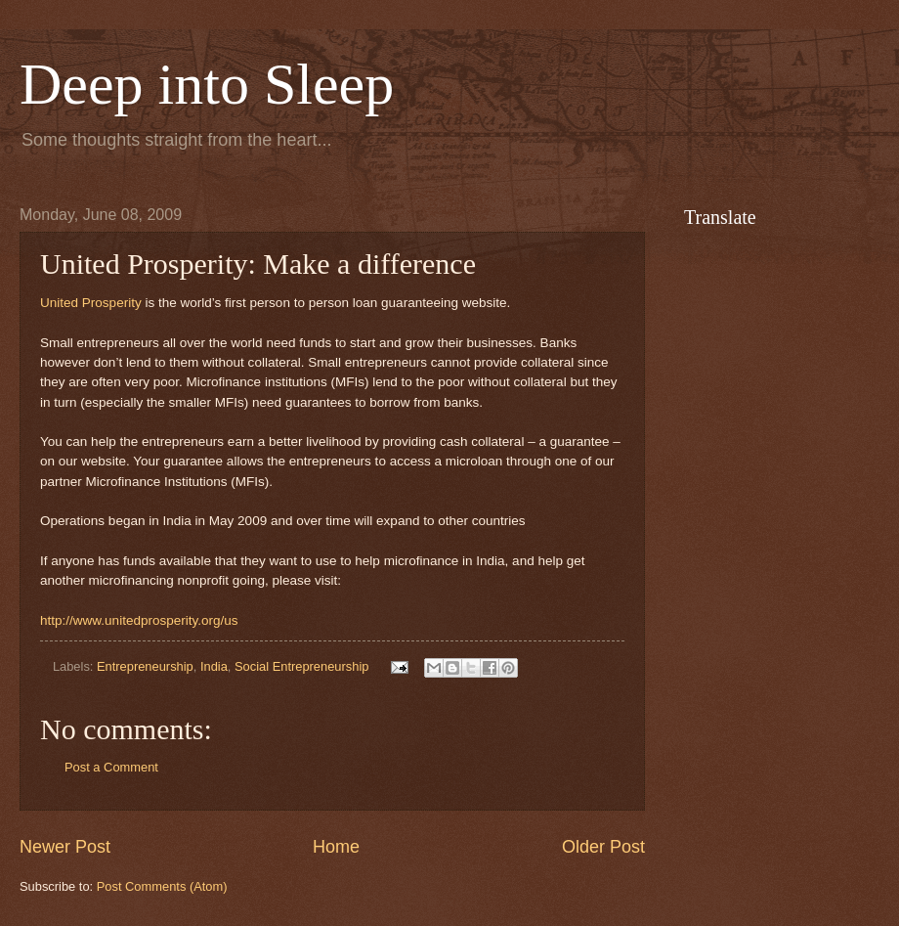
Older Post (603, 847)
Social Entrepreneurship (301, 666)
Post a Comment (111, 767)
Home (336, 847)
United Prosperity (91, 302)
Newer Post (65, 847)
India (214, 666)
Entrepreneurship (145, 666)
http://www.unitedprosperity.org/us (139, 620)
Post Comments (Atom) (162, 886)
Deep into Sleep (207, 84)
